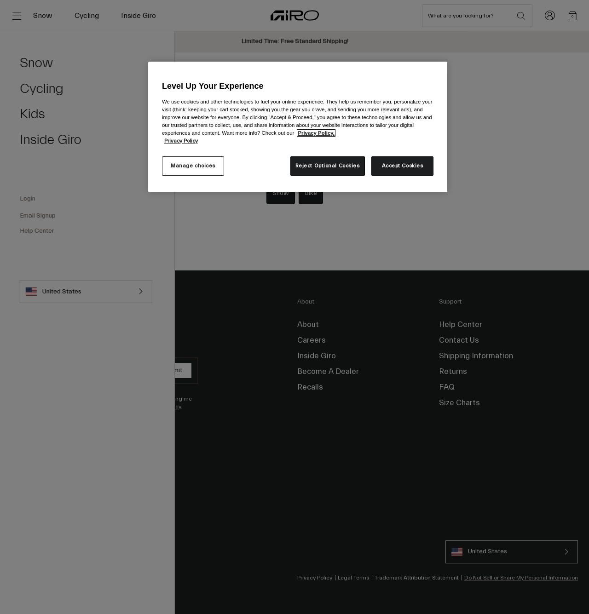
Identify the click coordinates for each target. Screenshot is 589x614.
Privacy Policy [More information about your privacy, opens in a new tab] (181, 141)
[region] (297, 127)
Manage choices (193, 166)
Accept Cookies (402, 166)
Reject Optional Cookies (327, 166)
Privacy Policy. (316, 133)
